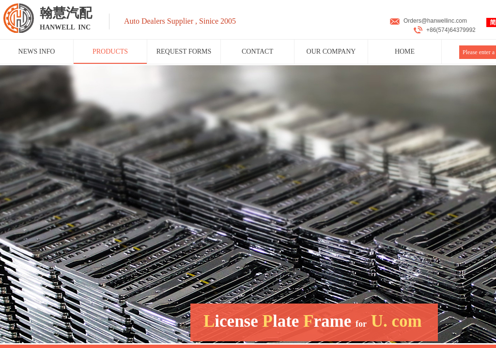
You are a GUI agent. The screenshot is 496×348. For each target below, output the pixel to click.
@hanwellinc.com (444, 20)
